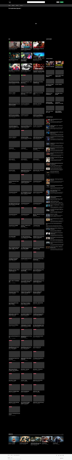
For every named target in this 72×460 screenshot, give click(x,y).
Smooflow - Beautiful (58, 84)
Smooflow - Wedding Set (12, 137)
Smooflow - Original (24, 380)
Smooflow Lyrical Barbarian (24, 443)
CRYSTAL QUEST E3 (12, 159)
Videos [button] (13, 5)
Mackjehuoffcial (36, 72)
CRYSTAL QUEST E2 (24, 159)
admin (10, 49)
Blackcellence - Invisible (12, 380)
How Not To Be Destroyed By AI (38, 192)
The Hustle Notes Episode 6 (37, 181)
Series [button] (17, 5)
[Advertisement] (59, 47)
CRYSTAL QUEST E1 (36, 159)
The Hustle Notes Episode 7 (14, 8)
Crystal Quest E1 (23, 148)
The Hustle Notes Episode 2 (13, 214)
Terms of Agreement (16, 455)
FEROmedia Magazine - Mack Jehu (38, 48)
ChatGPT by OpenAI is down (54, 201)
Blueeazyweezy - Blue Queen (37, 59)
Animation (11, 434)
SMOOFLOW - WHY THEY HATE (37, 380)
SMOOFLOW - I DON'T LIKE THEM (14, 402)
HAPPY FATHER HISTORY (37, 347)
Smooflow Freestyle (12, 170)
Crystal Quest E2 (11, 148)
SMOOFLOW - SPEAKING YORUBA (14, 391)
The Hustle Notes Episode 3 (37, 203)
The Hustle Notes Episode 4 (25, 203)
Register (9, 457)
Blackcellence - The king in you (38, 369)
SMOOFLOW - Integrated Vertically (38, 402)
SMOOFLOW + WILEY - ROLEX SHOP (38, 170)
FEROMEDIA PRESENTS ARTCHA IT (26, 258)
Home (9, 5)
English (62, 458)
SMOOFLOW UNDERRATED (25, 391)
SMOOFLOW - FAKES (36, 391)
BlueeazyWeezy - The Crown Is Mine (14, 70)
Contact (11, 455)
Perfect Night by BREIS (12, 236)
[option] (13, 441)
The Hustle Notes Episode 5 (13, 192)
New (9, 39)
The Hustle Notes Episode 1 (25, 214)
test (11, 457)
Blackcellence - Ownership (25, 369)
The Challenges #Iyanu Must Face (38, 358)
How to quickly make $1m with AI (38, 336)
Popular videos (49, 58)
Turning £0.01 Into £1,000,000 (13, 225)
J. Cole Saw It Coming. (36, 225)
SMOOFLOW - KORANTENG (50, 66)
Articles (21, 5)
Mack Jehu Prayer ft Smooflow (13, 59)
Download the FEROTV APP (54, 171)
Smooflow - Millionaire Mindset (26, 70)
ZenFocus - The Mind (12, 443)
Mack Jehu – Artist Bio (53, 214)
